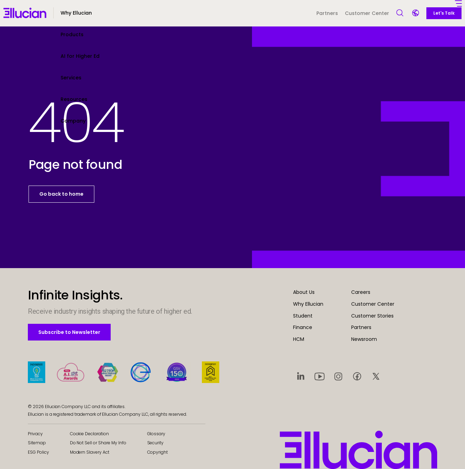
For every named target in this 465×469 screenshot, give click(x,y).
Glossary (156, 434)
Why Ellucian (308, 303)
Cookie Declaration (89, 434)
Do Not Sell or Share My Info (98, 443)
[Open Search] (400, 13)
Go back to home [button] (61, 193)
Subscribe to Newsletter (69, 332)
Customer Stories (372, 315)
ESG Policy (38, 452)
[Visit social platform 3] (338, 376)
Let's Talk (444, 13)
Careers (360, 292)
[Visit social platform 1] (301, 376)
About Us (304, 292)
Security (155, 443)
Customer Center (367, 13)
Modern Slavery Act (89, 452)
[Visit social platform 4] (357, 376)
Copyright (157, 452)
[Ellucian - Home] (24, 12)
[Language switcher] (416, 13)
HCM (298, 339)
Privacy (35, 434)
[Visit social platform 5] (376, 376)
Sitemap (37, 443)
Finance (302, 327)
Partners (327, 13)
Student (303, 315)
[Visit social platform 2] (319, 376)
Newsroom (364, 339)
